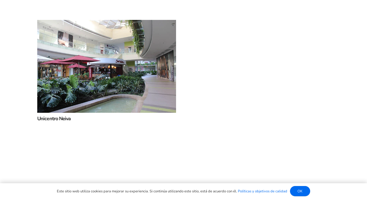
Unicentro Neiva (54, 118)
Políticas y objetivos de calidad (262, 191)
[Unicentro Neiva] (106, 24)
